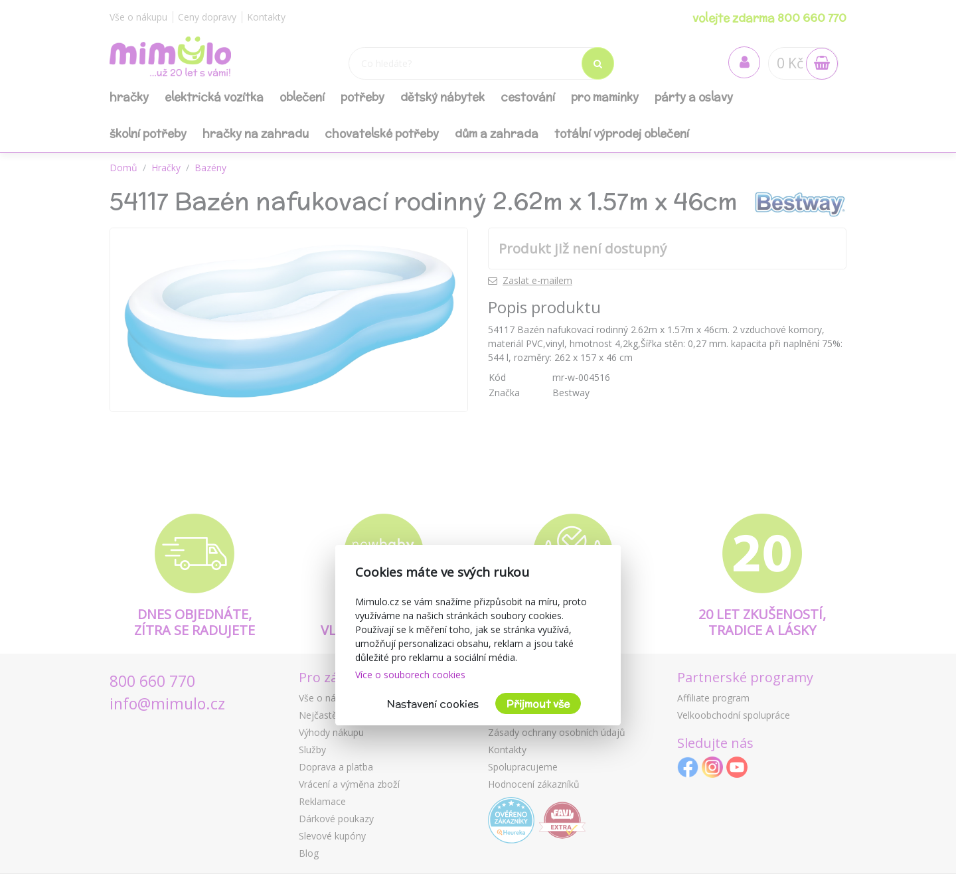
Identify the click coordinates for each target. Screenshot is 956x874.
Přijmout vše (538, 704)
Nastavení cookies (433, 704)
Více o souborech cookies (410, 674)
